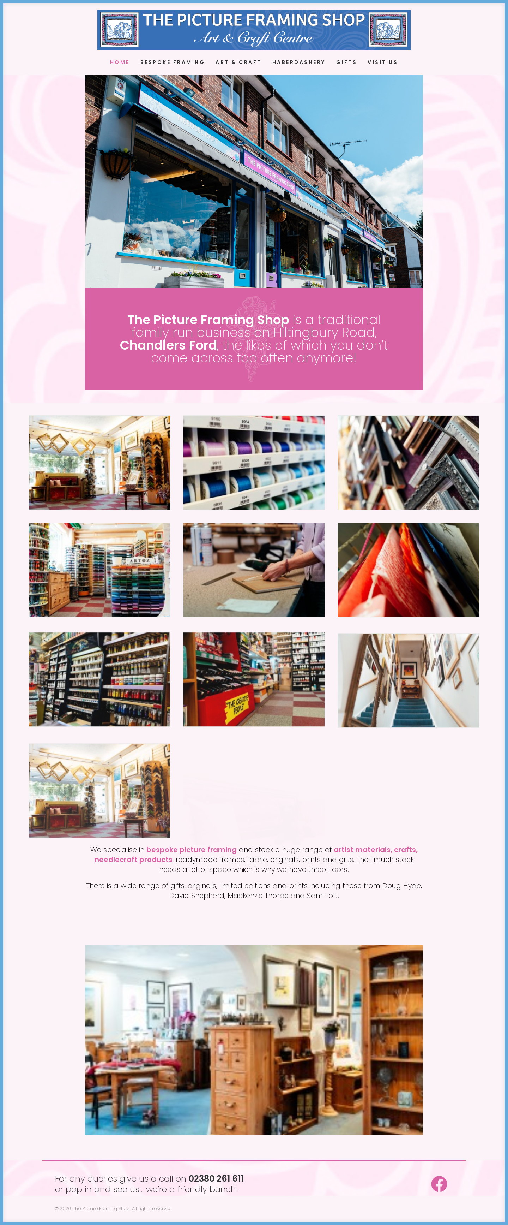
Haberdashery (299, 62)
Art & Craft (239, 62)
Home (120, 62)
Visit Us (383, 62)
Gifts (346, 62)
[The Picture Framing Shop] (253, 30)
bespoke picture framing (191, 850)
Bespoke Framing (172, 62)
